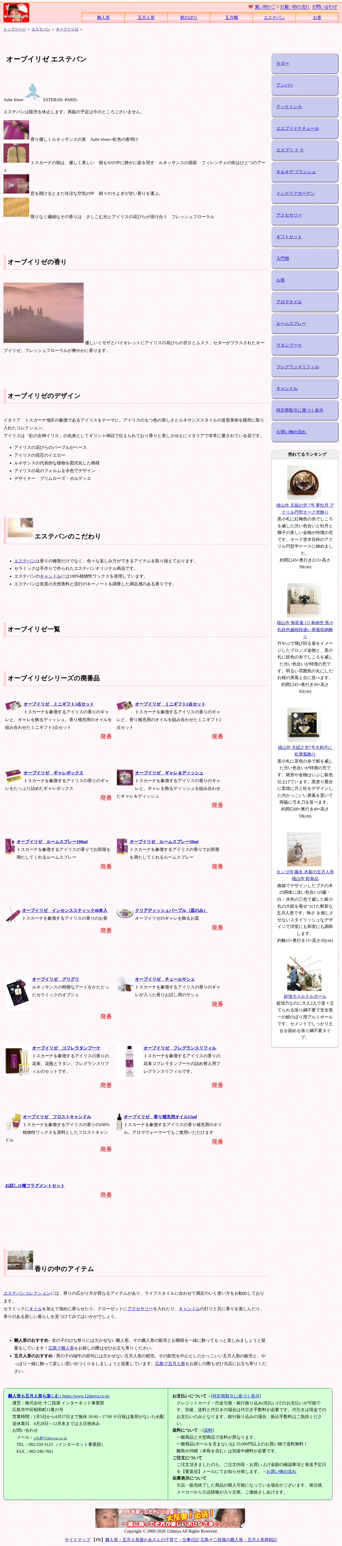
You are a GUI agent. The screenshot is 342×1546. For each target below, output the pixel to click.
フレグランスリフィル (297, 367)
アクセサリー (140, 1308)
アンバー (284, 85)
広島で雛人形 (61, 1348)
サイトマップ (77, 1539)
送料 (208, 1430)
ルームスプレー (291, 323)
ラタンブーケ (289, 345)
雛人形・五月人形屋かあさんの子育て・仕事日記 (152, 1539)
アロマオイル (289, 302)
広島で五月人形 (170, 1363)
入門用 (282, 258)
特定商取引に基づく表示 (299, 410)
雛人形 (103, 17)
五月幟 (231, 17)
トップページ (14, 29)
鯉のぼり (188, 17)
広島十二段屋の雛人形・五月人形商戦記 (238, 1539)
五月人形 (146, 17)
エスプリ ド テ (290, 150)
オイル (35, 1308)
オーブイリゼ (67, 29)
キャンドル (50, 576)
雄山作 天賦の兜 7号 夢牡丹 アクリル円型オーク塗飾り (305, 505)
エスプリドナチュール (297, 128)
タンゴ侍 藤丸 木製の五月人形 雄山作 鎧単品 (305, 872)
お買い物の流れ (291, 432)
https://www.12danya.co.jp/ (59, 1396)
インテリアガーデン (295, 193)
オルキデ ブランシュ (296, 171)
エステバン (274, 17)
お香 (317, 17)
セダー (282, 63)
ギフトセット (289, 236)
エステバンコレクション (26, 1293)
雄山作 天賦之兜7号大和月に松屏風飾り (305, 747)
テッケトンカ (289, 106)
